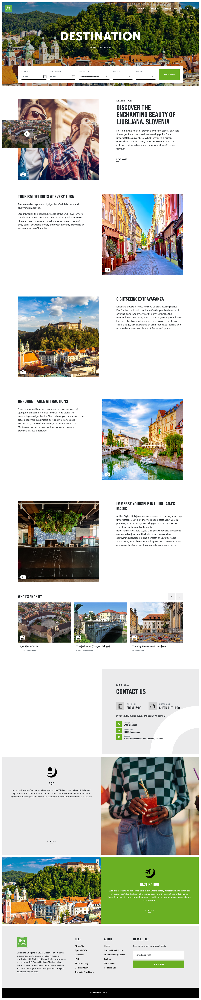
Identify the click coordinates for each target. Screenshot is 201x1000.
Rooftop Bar (110, 968)
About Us (79, 946)
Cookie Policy (81, 968)
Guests (139, 71)
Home (93, 48)
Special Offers (81, 950)
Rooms (116, 71)
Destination (109, 963)
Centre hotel (142, 9)
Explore (51, 842)
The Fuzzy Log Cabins (114, 954)
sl (188, 8)
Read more (121, 159)
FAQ (77, 959)
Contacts (79, 954)
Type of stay (84, 71)
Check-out (55, 71)
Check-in (25, 71)
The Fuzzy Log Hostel (161, 9)
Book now (169, 75)
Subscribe (159, 964)
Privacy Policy (81, 963)
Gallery (178, 8)
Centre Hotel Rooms (114, 950)
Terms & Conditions (84, 972)
